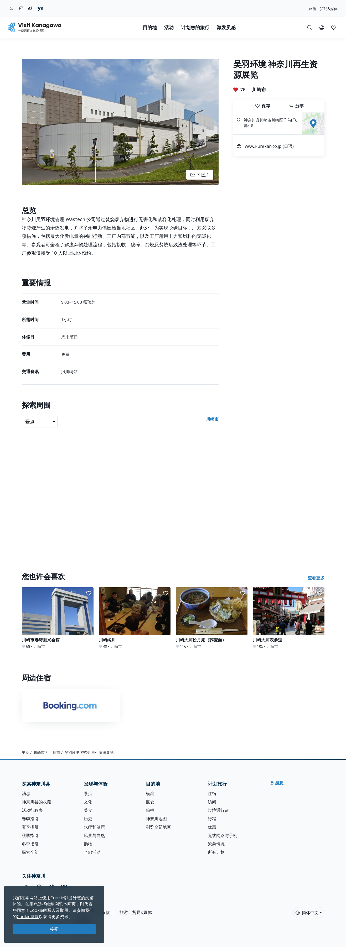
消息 (26, 793)
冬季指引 (30, 844)
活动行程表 (32, 810)
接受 (54, 929)
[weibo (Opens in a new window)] (30, 8)
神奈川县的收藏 (36, 802)
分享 (297, 106)
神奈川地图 (156, 819)
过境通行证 (218, 810)
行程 (212, 819)
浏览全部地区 (158, 827)
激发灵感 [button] (226, 27)
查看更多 (316, 578)
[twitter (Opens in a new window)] (11, 8)
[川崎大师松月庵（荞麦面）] (211, 618)
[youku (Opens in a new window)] (40, 8)
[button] (322, 27)
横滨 (150, 793)
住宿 (212, 793)
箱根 (150, 810)
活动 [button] (169, 27)
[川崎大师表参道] (288, 618)
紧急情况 (216, 844)
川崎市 (259, 89)
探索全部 (30, 852)
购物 (88, 844)
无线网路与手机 (222, 835)
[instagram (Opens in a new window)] (21, 8)
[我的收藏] (334, 27)
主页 (25, 752)
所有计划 (216, 852)
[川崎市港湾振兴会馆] (58, 618)
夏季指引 (30, 827)
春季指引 (30, 819)
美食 (88, 810)
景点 (88, 793)
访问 (212, 802)
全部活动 (92, 852)
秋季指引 (30, 835)
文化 (88, 802)
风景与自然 (94, 835)
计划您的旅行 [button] (195, 27)
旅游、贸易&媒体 (323, 8)
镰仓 (150, 802)
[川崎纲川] (135, 618)
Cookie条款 (28, 916)
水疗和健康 (94, 827)
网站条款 (101, 912)
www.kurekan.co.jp (263, 146)
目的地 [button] (150, 27)
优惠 (212, 827)
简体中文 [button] (307, 912)
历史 (88, 819)
